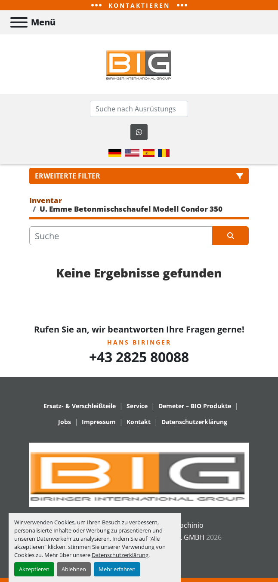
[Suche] (120, 235)
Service (137, 406)
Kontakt (139, 422)
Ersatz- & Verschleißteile (79, 406)
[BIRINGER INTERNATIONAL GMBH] (139, 474)
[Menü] (19, 22)
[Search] (139, 109)
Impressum (99, 422)
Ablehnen (74, 569)
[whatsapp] (139, 132)
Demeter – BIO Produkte (194, 406)
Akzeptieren (34, 569)
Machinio (189, 525)
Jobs (64, 422)
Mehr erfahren (117, 569)
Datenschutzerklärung (120, 555)
